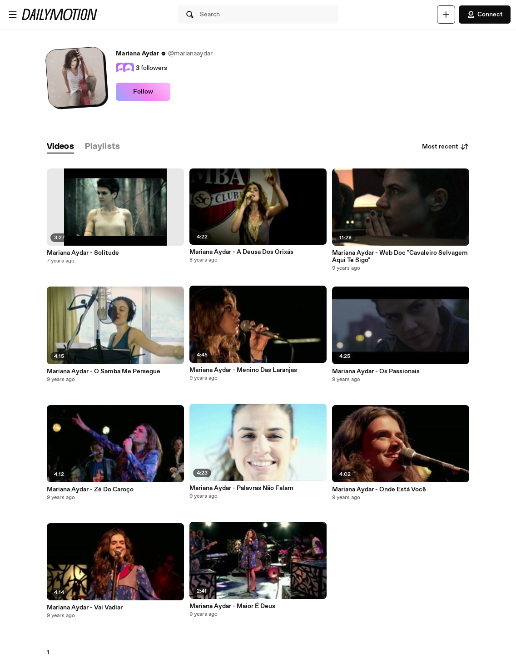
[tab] (60, 147)
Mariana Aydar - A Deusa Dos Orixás (241, 252)
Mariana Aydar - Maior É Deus (232, 606)
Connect (484, 14)
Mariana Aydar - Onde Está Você (379, 489)
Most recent (445, 146)
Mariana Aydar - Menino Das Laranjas (243, 370)
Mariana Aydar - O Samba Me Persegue (103, 371)
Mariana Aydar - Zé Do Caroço (90, 489)
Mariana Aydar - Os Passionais (376, 371)
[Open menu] (12, 14)
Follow (143, 92)
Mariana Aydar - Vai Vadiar (85, 607)
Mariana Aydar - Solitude (83, 253)
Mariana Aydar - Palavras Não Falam (241, 488)
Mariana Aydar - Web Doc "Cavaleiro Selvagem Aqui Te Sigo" (400, 256)
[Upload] (446, 14)
